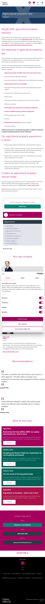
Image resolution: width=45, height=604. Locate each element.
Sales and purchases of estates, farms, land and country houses (23, 73)
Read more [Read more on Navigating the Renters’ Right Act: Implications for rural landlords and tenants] (11, 464)
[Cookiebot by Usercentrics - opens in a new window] (36, 274)
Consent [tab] (8, 278)
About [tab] (37, 278)
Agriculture (6, 17)
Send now (22, 206)
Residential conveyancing (12, 122)
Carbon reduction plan (37, 578)
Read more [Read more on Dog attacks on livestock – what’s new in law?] (11, 502)
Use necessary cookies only (22, 329)
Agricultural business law (13, 231)
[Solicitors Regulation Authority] (22, 590)
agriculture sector (27, 39)
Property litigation (11, 241)
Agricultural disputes (12, 228)
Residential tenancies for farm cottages (16, 84)
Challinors (39, 573)
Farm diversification (12, 243)
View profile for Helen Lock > (11, 352)
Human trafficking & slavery (28, 573)
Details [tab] (22, 278)
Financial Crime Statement (24, 578)
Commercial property (12, 238)
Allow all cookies (22, 319)
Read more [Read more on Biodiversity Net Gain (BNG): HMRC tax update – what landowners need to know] (11, 443)
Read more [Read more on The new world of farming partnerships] (11, 483)
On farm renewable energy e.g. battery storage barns (19, 111)
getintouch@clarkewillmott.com (23, 542)
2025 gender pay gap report (9, 578)
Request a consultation (22, 525)
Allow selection (22, 324)
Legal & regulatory (16, 573)
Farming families (11, 233)
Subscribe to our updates (13, 215)
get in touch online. (33, 185)
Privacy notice (6, 573)
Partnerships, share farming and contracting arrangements (21, 107)
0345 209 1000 (23, 534)
